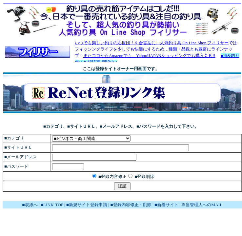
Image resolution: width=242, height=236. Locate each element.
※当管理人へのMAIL (201, 204)
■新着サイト (166, 204)
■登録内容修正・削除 (131, 204)
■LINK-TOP (52, 204)
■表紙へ (30, 204)
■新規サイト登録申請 (86, 204)
